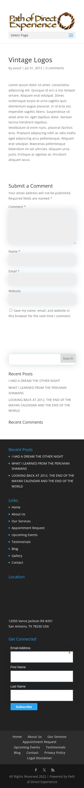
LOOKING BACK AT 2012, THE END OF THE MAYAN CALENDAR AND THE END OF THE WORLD (40, 405)
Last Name (18, 686)
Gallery (17, 556)
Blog (15, 549)
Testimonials (21, 542)
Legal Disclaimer (39, 758)
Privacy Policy (54, 752)
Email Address (41, 648)
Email (14, 271)
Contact (17, 562)
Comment (17, 207)
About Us (18, 514)
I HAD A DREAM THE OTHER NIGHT (34, 380)
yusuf (17, 68)
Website (15, 291)
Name (14, 251)
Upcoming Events (25, 535)
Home (16, 507)
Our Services (21, 521)
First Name (18, 667)
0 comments (55, 68)
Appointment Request (28, 528)
